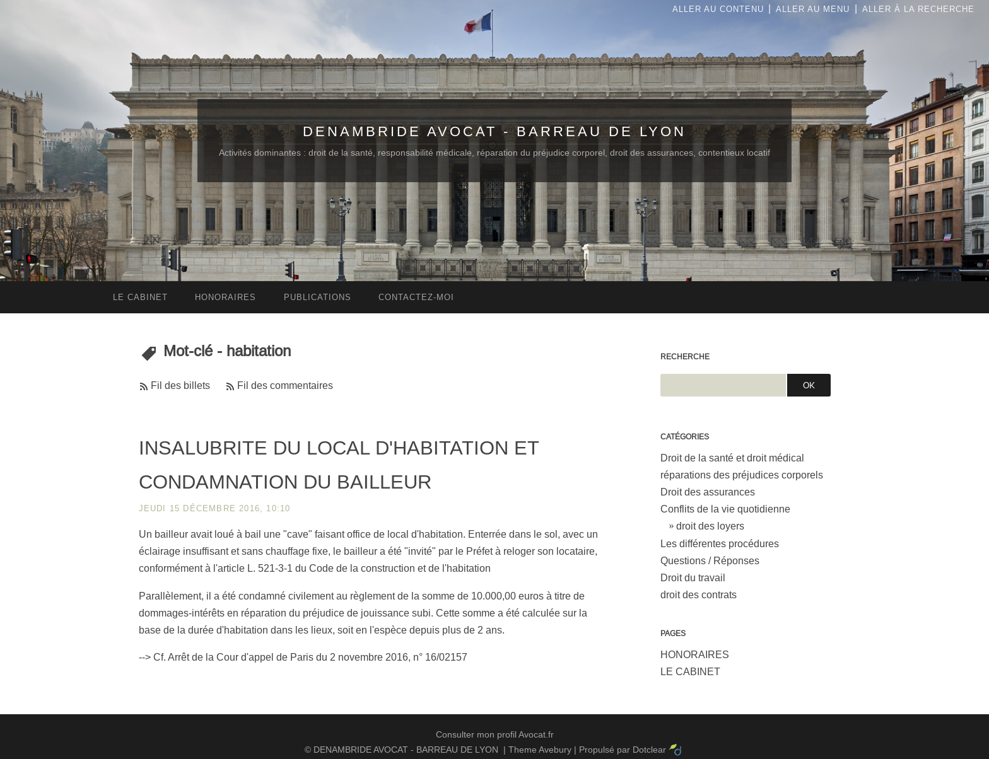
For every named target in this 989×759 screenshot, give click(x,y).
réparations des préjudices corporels (741, 475)
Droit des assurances (707, 492)
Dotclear (649, 750)
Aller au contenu (718, 9)
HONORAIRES (694, 654)
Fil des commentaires (285, 385)
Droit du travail (692, 577)
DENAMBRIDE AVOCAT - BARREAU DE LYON (494, 131)
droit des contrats (698, 594)
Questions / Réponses (709, 560)
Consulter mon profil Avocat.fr (495, 734)
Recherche (685, 356)
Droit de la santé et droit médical (732, 458)
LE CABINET (690, 671)
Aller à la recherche (918, 9)
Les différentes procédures (719, 543)
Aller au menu (813, 9)
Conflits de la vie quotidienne (725, 509)
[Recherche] (723, 385)
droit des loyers (710, 526)
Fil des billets (180, 385)
